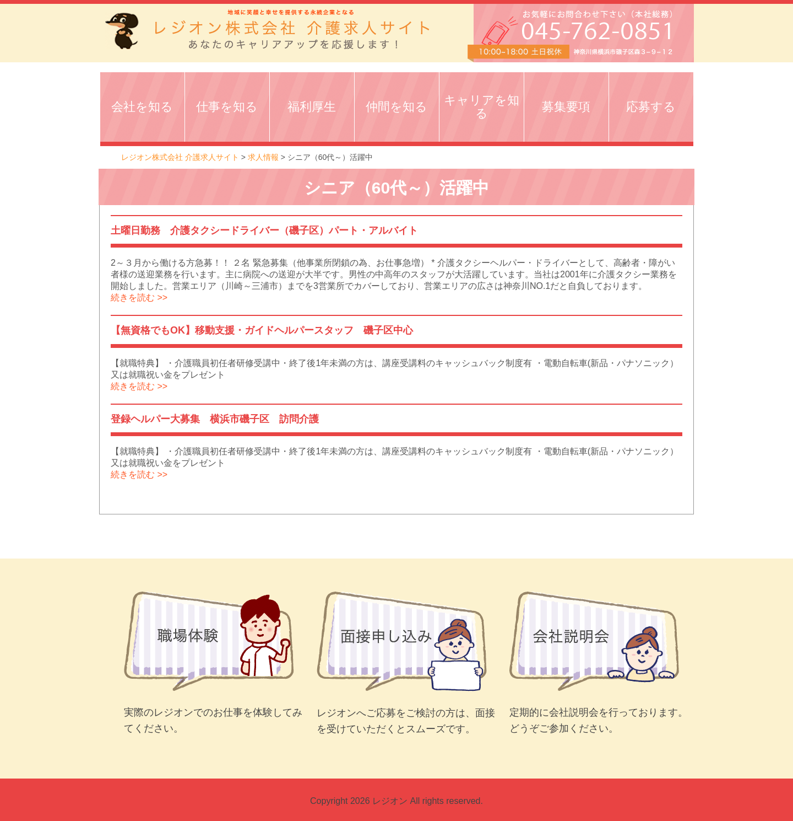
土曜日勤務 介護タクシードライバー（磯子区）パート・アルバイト (264, 230)
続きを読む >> (139, 297)
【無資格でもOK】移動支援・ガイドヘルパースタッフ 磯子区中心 (267, 330)
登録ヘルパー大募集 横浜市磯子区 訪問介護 (215, 419)
